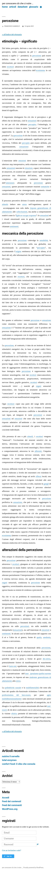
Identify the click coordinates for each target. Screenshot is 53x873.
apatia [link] (39, 637)
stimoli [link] (30, 436)
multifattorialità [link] (32, 687)
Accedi (5, 797)
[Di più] (41, 7)
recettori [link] (10, 66)
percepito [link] (32, 124)
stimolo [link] (5, 204)
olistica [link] (14, 713)
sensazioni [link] (32, 120)
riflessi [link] (38, 476)
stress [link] (24, 204)
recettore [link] (10, 404)
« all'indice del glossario (12, 34)
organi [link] (38, 386)
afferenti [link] (38, 451)
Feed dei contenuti (11, 801)
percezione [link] (36, 55)
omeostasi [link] (10, 183)
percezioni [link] (38, 415)
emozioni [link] (22, 160)
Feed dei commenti (12, 805)
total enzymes (9, 760)
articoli (12, 6)
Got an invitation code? (11, 850)
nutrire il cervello (10, 756)
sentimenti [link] (14, 226)
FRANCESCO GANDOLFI (12, 26)
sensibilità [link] (44, 240)
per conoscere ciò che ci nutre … (17, 3)
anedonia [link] (46, 637)
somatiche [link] (45, 186)
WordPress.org (9, 809)
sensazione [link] (23, 146)
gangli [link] (46, 483)
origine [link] (18, 251)
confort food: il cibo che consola (18, 764)
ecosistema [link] (40, 70)
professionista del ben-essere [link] (16, 695)
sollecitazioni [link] (21, 211)
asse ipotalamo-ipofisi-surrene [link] (38, 673)
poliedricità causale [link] (13, 687)
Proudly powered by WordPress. (33, 867)
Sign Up (8, 856)
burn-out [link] (12, 666)
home (5, 6)
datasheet (22, 6)
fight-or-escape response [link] (26, 215)
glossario (33, 6)
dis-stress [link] (46, 659)
